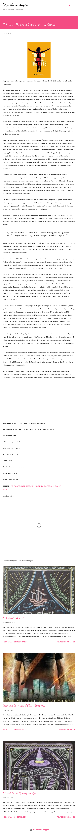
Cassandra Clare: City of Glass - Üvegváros (24, 705)
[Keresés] (68, 4)
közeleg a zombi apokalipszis (38, 486)
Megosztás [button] (7, 489)
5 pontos (13, 486)
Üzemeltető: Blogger (39, 830)
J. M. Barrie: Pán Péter (14, 618)
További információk (66, 642)
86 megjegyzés (20, 729)
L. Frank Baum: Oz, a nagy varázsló (20, 793)
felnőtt (21, 486)
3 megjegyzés (20, 817)
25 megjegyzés (20, 642)
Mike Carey (56, 486)
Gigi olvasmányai (15, 4)
